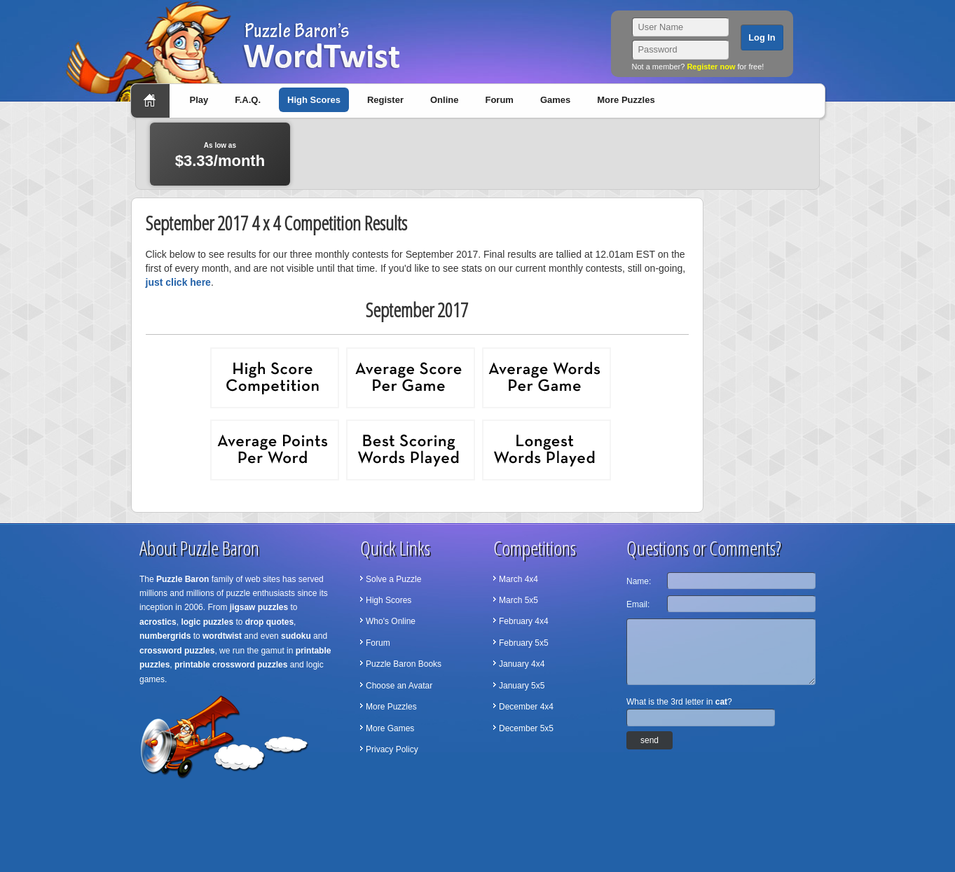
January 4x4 (521, 664)
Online (444, 100)
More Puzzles (625, 100)
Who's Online (390, 621)
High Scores (314, 100)
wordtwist (222, 636)
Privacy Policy (392, 749)
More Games (390, 728)
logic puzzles (207, 622)
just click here (178, 282)
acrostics (158, 622)
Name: (638, 581)
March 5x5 (518, 600)
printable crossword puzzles (230, 665)
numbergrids (165, 636)
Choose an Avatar (399, 686)
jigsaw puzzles (259, 607)
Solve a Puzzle (393, 579)
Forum (499, 100)
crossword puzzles (176, 651)
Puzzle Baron (182, 579)
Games (555, 100)
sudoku (296, 636)
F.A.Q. (248, 100)
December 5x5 (526, 728)
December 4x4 (526, 707)
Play (199, 100)
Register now (711, 66)
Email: (638, 604)
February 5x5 (524, 643)
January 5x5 (521, 686)
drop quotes (269, 622)
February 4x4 (524, 621)
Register (385, 100)
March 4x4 (518, 579)
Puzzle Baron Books (403, 664)
